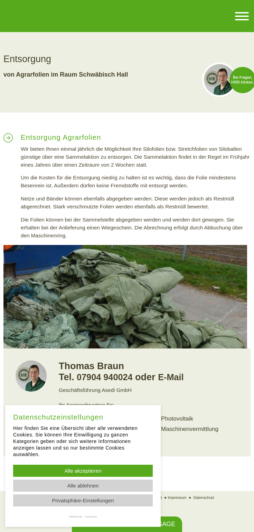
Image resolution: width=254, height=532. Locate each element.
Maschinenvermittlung (187, 428)
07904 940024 (107, 377)
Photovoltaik (175, 418)
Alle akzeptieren (83, 471)
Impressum (177, 494)
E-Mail (175, 377)
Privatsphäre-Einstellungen (83, 500)
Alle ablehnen (83, 486)
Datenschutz (205, 494)
